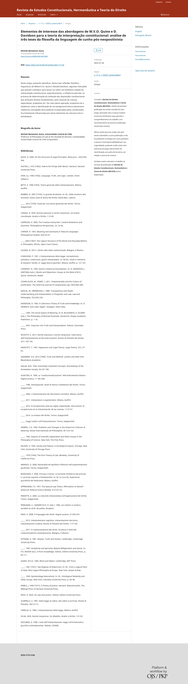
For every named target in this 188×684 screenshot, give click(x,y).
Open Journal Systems (145, 70)
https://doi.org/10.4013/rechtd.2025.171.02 (44, 65)
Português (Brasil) (143, 35)
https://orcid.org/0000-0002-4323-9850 (34, 56)
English (138, 31)
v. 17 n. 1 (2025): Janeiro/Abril (50, 23)
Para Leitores (140, 51)
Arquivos (30, 14)
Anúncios (42, 14)
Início (23, 23)
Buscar (165, 14)
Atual (19, 14)
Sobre (53, 14)
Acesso (168, 2)
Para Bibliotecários (142, 59)
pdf (99, 50)
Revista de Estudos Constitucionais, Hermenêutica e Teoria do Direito (71, 10)
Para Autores (140, 55)
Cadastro (159, 2)
